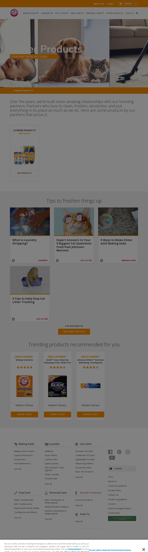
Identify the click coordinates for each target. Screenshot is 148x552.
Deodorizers (20, 459)
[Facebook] (112, 452)
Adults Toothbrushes (24, 500)
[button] (128, 3)
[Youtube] (112, 458)
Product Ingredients (117, 499)
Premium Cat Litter (84, 451)
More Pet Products (84, 472)
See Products (24, 173)
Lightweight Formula (84, 459)
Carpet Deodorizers (23, 455)
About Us (98, 4)
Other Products (114, 13)
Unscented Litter (83, 468)
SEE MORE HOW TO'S (74, 331)
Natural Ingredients (84, 463)
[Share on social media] (15, 260)
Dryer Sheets (51, 455)
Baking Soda (31, 13)
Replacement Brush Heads (26, 508)
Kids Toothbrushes (23, 504)
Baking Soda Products (24, 451)
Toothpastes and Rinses (25, 512)
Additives (49, 451)
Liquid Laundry (51, 463)
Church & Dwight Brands (119, 508)
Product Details (24, 405)
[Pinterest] (121, 452)
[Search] (137, 13)
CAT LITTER (86, 260)
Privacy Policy (114, 490)
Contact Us (113, 495)
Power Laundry (52, 474)
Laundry (46, 13)
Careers (112, 504)
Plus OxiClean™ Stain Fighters (54, 469)
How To (130, 13)
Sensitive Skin (51, 478)
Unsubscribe (114, 513)
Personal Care (94, 13)
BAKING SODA (129, 260)
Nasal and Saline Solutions (57, 507)
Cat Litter (61, 13)
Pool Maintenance (22, 463)
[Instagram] (130, 452)
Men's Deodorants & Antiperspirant (54, 501)
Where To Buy (24, 414)
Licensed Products (23, 90)
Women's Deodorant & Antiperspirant (55, 512)
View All (17, 469)
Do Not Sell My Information (118, 518)
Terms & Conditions (117, 486)
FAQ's (111, 4)
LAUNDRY (43, 260)
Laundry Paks (51, 459)
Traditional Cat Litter (85, 455)
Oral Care (76, 13)
